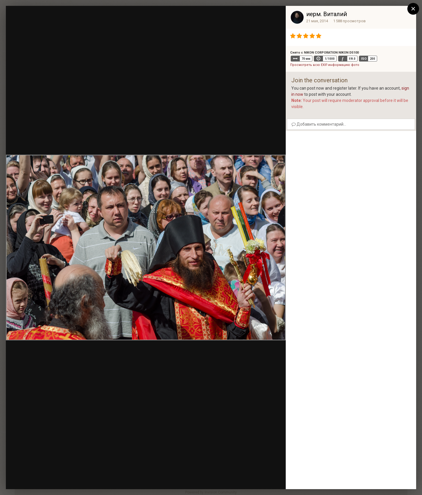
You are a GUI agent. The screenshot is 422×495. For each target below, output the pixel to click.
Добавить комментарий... (319, 124)
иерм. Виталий (326, 14)
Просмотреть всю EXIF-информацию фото (324, 65)
